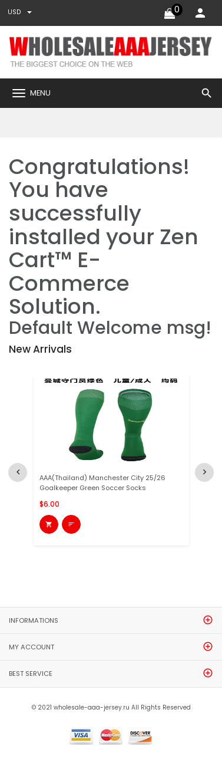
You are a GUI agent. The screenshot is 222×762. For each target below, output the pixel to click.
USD (20, 12)
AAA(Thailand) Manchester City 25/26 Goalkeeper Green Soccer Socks (102, 482)
